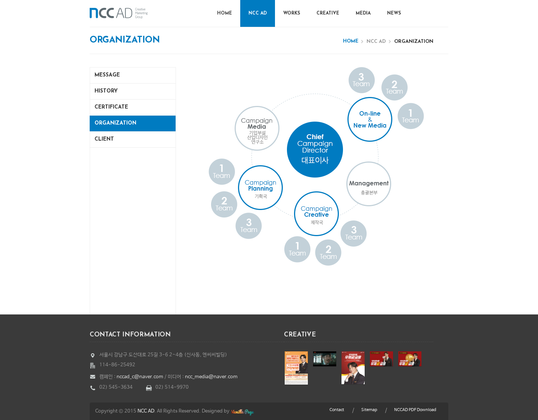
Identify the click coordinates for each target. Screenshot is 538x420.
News (394, 13)
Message (107, 75)
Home (224, 13)
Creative (327, 13)
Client (104, 139)
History (106, 91)
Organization (115, 123)
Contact (337, 410)
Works (291, 13)
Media (363, 13)
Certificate (111, 107)
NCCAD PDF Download (415, 410)
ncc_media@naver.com (211, 377)
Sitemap (369, 410)
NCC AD (257, 13)
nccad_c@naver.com (140, 377)
